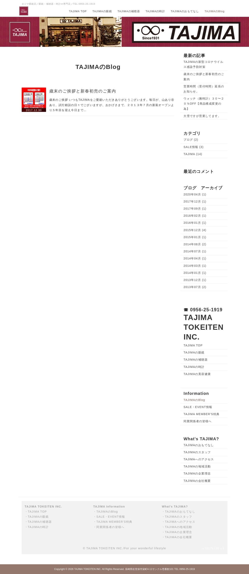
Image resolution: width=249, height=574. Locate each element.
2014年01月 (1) (195, 272)
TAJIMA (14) (193, 154)
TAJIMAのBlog (215, 11)
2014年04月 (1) (195, 258)
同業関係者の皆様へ (198, 421)
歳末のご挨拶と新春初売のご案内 (82, 91)
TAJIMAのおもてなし (185, 11)
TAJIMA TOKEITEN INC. (87, 569)
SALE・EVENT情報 (198, 407)
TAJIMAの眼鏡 (102, 11)
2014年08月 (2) (195, 244)
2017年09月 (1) (195, 208)
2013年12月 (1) (195, 280)
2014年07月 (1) (195, 251)
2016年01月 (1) (195, 222)
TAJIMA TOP (78, 11)
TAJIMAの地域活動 (197, 466)
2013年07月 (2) (195, 287)
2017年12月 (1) (195, 201)
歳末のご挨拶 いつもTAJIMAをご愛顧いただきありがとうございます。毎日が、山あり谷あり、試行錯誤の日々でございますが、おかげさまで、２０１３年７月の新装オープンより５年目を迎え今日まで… (111, 104)
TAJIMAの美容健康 (197, 374)
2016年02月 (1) (195, 215)
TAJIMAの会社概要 (197, 480)
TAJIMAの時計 (155, 11)
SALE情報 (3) (194, 147)
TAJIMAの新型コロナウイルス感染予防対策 (203, 64)
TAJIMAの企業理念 (197, 473)
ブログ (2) (191, 139)
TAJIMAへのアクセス (199, 459)
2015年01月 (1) (195, 237)
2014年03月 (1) (195, 265)
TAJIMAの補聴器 (129, 11)
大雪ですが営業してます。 (202, 116)
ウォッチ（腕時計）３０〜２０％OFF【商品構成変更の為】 (204, 103)
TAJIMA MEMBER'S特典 (201, 414)
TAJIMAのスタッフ (197, 452)
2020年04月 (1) (195, 194)
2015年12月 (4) (195, 230)
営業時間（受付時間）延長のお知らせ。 (204, 89)
